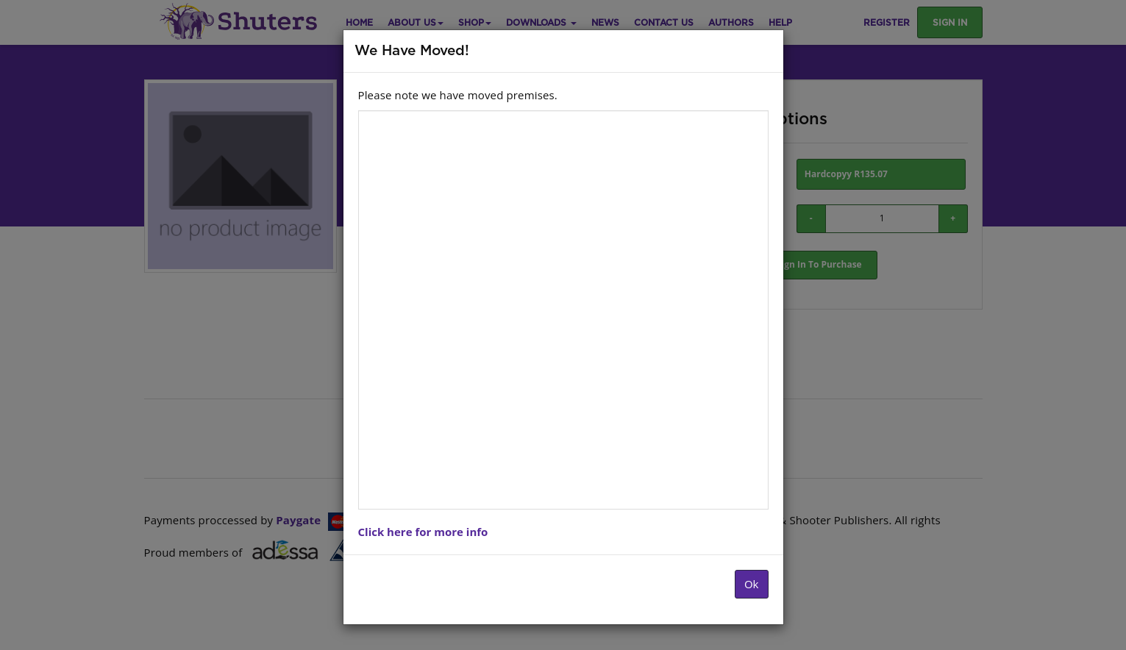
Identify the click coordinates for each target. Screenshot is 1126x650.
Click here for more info (423, 531)
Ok (751, 583)
